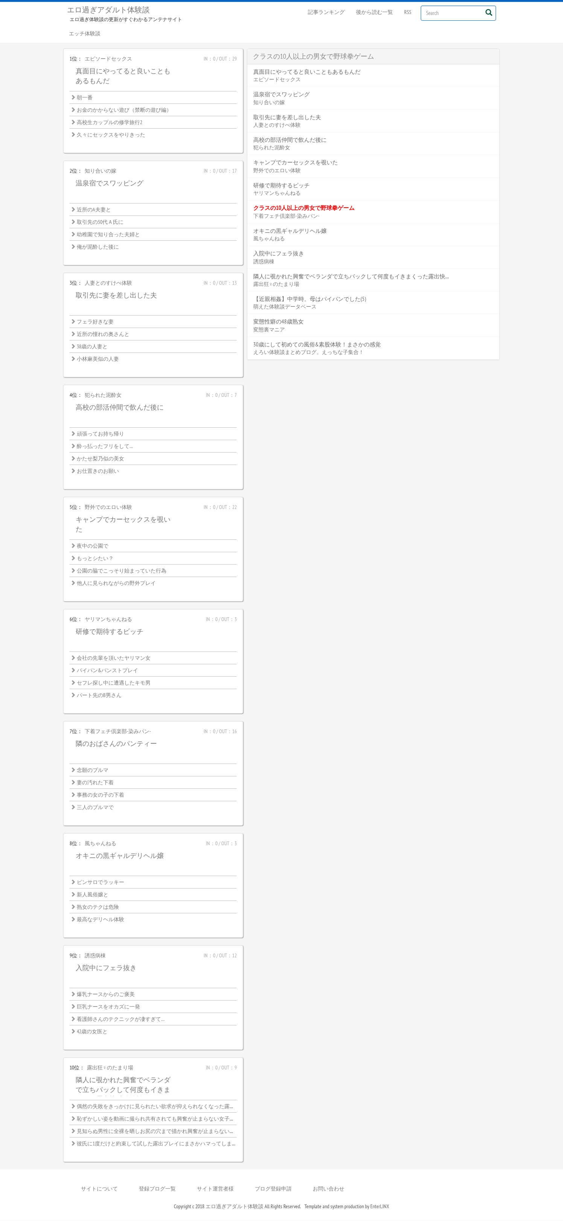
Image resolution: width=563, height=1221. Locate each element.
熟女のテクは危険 (98, 907)
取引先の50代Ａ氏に (100, 222)
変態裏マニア (269, 330)
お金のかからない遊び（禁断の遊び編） (124, 110)
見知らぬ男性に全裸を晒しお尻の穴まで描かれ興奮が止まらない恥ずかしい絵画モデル (179, 1131)
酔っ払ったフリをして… (105, 446)
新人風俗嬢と (92, 894)
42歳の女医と (92, 1031)
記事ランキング (326, 12)
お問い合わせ (328, 1189)
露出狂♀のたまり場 (110, 1068)
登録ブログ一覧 (157, 1189)
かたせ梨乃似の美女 (100, 459)
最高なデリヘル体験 (100, 919)
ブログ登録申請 (273, 1189)
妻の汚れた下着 (95, 782)
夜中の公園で (92, 546)
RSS (407, 12)
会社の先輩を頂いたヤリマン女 (114, 658)
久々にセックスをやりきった (111, 135)
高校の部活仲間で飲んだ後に (120, 407)
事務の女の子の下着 (100, 795)
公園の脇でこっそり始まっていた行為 (121, 571)
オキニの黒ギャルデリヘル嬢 (120, 856)
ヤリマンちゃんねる (108, 619)
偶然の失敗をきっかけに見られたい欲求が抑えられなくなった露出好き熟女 (166, 1106)
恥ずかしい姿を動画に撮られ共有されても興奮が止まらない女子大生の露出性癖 (171, 1119)
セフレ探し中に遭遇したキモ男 (114, 683)
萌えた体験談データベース (284, 307)
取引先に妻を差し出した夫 (116, 295)
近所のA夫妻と (94, 210)
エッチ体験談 (84, 33)
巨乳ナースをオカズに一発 (108, 1007)
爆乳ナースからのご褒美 (106, 994)
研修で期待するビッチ (109, 631)
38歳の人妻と (92, 346)
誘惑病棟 (95, 955)
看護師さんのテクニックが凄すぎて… (120, 1019)
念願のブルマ (92, 770)
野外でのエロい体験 (108, 507)
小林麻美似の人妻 (98, 359)
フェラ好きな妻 (95, 322)
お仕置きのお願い (98, 471)
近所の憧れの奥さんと (103, 334)
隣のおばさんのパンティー (116, 744)
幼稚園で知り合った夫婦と (108, 234)
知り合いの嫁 (100, 171)
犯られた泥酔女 (103, 395)
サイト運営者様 (215, 1189)
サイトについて (99, 1189)
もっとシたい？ (95, 558)
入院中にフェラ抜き (106, 968)
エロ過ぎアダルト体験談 (108, 10)
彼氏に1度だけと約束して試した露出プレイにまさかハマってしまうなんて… (166, 1144)
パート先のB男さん (99, 695)
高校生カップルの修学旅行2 (109, 122)
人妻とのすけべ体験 (108, 283)
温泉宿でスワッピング (109, 183)
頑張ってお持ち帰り (100, 434)
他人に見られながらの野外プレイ (116, 583)
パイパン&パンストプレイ (107, 670)
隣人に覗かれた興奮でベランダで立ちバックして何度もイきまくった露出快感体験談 (123, 1090)
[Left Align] (488, 12)
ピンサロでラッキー (100, 882)
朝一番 (85, 97)
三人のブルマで (95, 807)
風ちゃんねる (100, 843)
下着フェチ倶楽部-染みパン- (118, 731)
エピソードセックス (108, 59)
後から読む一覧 (374, 12)
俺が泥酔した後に (98, 247)
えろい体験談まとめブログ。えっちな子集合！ (308, 352)
